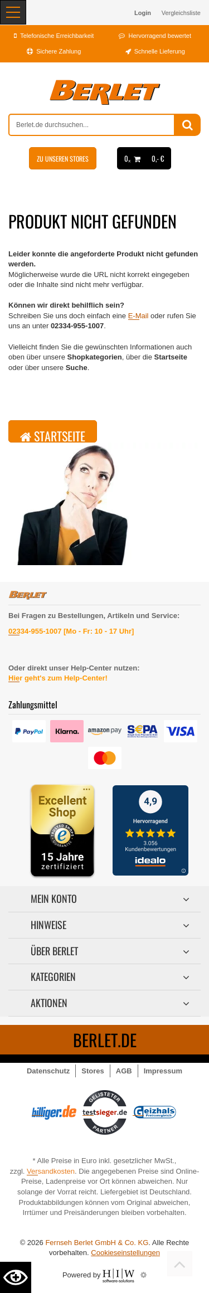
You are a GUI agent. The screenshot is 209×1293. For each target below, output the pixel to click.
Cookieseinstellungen (125, 1252)
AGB (124, 1071)
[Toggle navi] (13, 12)
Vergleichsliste (181, 12)
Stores (92, 1071)
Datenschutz (48, 1071)
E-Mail (138, 316)
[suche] (91, 125)
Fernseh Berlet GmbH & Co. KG (96, 1242)
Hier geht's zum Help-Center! (58, 678)
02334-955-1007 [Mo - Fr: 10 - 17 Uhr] (71, 631)
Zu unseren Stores (63, 158)
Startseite (52, 435)
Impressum (163, 1071)
